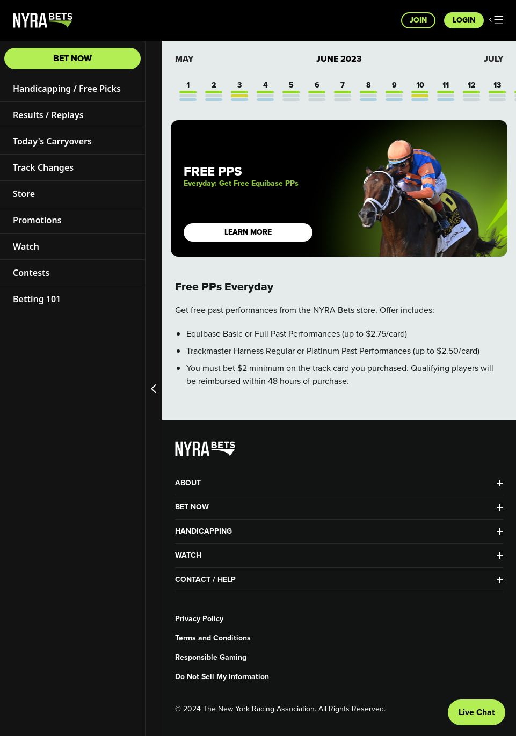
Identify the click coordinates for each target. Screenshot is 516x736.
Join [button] (418, 20)
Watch (26, 246)
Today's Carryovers (52, 141)
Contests (31, 273)
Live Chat (477, 712)
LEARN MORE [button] (248, 232)
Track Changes (43, 167)
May (184, 59)
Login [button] (464, 20)
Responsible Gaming (210, 657)
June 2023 (339, 59)
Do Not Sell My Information (222, 677)
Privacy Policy (199, 619)
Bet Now (72, 58)
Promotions (37, 220)
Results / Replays (48, 115)
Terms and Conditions (213, 638)
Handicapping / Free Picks (67, 88)
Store (24, 194)
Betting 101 (37, 299)
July (493, 59)
